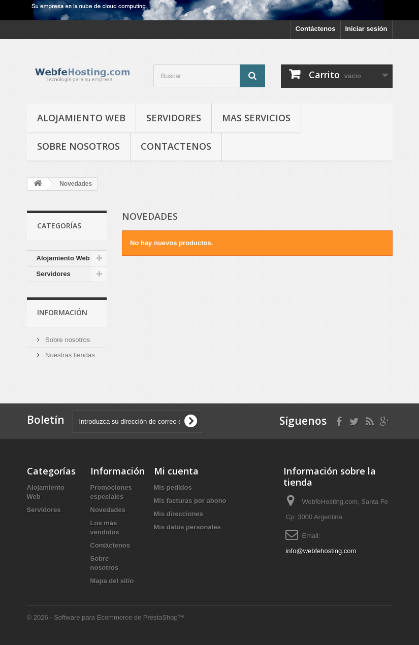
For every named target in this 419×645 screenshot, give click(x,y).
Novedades (107, 510)
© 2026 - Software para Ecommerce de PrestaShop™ (105, 617)
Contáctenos (316, 28)
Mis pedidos (173, 487)
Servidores (173, 118)
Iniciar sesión (366, 28)
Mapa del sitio (112, 581)
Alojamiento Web (81, 118)
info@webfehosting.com (320, 551)
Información (62, 312)
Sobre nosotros (78, 146)
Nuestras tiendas (69, 355)
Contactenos (176, 146)
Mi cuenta (176, 471)
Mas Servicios (256, 118)
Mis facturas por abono (190, 500)
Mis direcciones (179, 514)
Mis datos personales (187, 527)
